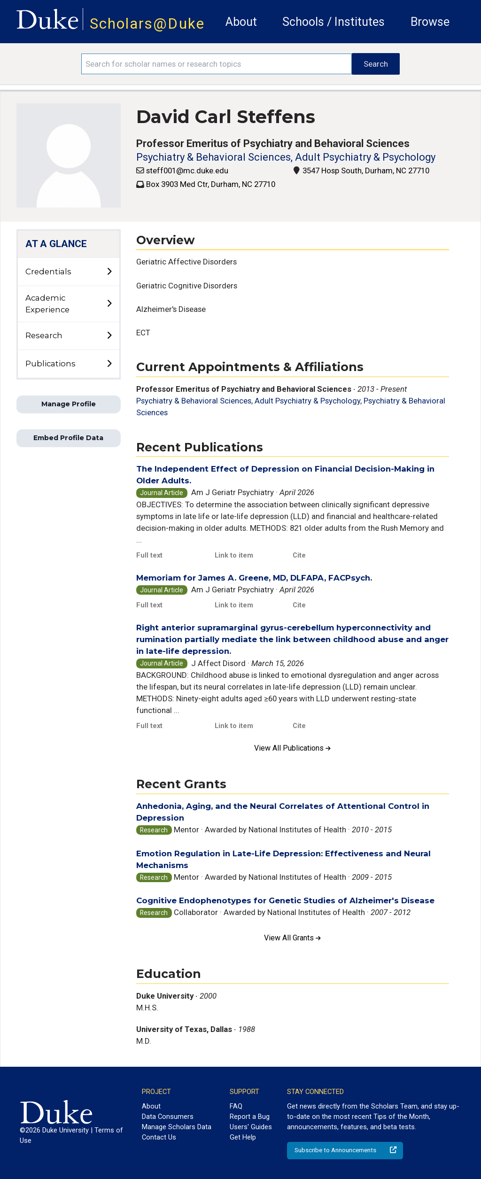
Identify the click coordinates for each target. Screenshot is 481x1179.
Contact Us (159, 1137)
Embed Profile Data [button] (68, 438)
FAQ (236, 1106)
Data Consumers (168, 1116)
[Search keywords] (216, 64)
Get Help (243, 1137)
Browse (430, 22)
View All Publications (292, 748)
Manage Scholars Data (176, 1127)
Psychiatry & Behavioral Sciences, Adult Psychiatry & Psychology (285, 157)
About (241, 22)
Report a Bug (250, 1116)
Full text (149, 555)
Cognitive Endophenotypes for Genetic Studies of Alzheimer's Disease (285, 900)
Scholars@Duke (147, 23)
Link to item (234, 555)
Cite (299, 555)
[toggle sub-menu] (109, 272)
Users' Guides (251, 1127)
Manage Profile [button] (68, 404)
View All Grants (292, 937)
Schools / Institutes (333, 22)
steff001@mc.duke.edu (187, 170)
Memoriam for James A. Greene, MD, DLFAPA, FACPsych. (254, 577)
